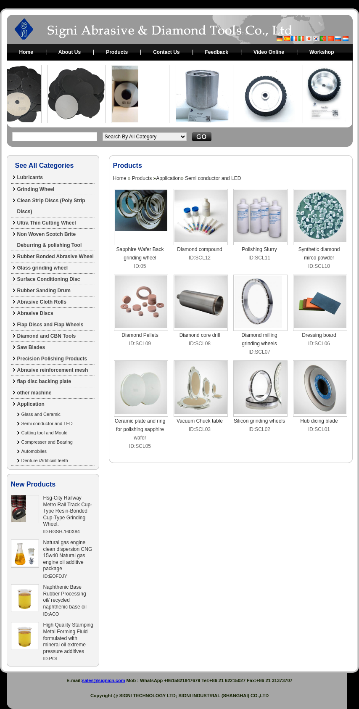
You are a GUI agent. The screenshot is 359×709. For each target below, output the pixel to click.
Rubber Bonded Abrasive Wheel (55, 256)
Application (31, 404)
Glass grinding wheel (42, 268)
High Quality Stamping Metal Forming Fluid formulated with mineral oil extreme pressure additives (68, 638)
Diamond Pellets (139, 335)
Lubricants (30, 177)
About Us (69, 52)
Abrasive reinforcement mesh (52, 370)
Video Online (268, 52)
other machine (34, 393)
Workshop (321, 52)
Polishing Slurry (259, 249)
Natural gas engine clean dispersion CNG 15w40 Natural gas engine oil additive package (67, 555)
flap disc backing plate (44, 381)
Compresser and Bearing (47, 441)
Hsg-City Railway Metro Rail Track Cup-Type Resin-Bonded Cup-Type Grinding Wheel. (67, 511)
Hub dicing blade (319, 421)
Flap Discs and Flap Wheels (50, 325)
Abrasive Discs (35, 313)
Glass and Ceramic (41, 414)
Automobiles (34, 451)
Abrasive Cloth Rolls (41, 302)
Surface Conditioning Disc (48, 279)
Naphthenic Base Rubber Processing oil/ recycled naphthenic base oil (65, 597)
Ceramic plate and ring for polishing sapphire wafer (140, 429)
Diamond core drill (200, 335)
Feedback (216, 52)
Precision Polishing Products (52, 359)
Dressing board (319, 335)
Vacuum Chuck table (200, 421)
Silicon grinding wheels (259, 421)
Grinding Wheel (36, 189)
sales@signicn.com (103, 680)
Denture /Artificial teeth (44, 460)
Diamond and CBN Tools (46, 336)
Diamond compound (199, 249)
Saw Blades (31, 347)
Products (117, 52)
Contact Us (166, 52)
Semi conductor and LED (47, 423)
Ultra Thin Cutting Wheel (46, 223)
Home (26, 52)
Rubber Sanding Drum (44, 291)
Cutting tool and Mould (44, 432)
